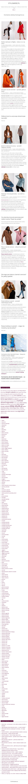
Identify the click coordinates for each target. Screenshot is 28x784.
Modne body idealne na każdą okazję (9, 759)
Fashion (3, 483)
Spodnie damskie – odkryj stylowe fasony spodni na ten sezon (14, 767)
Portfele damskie (5, 593)
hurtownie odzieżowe (6, 491)
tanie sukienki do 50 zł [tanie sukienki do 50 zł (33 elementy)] (14, 409)
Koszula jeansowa (5, 200)
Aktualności (4, 425)
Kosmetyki (4, 531)
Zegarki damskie (5, 716)
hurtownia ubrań (13, 364)
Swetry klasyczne (5, 664)
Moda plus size (5, 567)
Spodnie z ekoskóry (6, 621)
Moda (4, 45)
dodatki (11, 103)
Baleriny (3, 426)
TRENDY (7, 250)
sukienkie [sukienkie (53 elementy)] (3, 409)
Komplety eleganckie (6, 527)
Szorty (3, 668)
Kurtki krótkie (4, 542)
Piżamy (3, 582)
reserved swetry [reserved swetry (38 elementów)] (13, 404)
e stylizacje (23, 45)
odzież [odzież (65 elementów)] (21, 402)
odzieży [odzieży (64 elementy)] (25, 402)
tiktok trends (4, 684)
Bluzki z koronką (5, 451)
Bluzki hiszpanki (5, 442)
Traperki (3, 693)
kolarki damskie (5, 505)
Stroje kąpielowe (5, 624)
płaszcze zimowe (5, 588)
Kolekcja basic (4, 506)
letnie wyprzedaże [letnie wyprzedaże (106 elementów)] (6, 399)
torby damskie (5, 688)
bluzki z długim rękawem (7, 448)
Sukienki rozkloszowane (7, 651)
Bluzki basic (4, 439)
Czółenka (3, 473)
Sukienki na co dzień (6, 645)
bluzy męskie (4, 459)
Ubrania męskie (5, 702)
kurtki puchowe (5, 545)
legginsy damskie (5, 551)
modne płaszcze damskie (12, 251)
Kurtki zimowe (5, 548)
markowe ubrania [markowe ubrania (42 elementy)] (13, 401)
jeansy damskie (5, 496)
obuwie (3, 573)
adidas (3, 420)
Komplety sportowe (6, 528)
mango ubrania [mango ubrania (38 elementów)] (6, 401)
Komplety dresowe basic (7, 525)
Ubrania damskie (8, 45)
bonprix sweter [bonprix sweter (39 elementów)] (18, 392)
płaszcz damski (20, 251)
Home (3, 488)
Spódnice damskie (5, 608)
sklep (11, 361)
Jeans (3, 494)
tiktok (3, 682)
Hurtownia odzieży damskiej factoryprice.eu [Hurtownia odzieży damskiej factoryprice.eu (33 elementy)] (11, 397)
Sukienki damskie (5, 630)
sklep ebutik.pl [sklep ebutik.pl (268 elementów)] (16, 406)
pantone (3, 579)
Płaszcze (4, 250)
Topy (3, 685)
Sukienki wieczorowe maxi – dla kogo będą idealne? (12, 755)
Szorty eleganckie (5, 673)
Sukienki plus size (5, 650)
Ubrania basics (5, 699)
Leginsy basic (4, 554)
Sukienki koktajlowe (6, 638)
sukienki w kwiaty (5, 653)
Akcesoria (4, 422)
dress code (18, 45)
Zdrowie (3, 715)
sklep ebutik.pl (4, 47)
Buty (3, 466)
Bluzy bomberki (5, 456)
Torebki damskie (5, 692)
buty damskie (4, 468)
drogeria (3, 479)
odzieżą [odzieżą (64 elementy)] (2, 404)
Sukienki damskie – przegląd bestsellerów (10, 764)
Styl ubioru (4, 625)
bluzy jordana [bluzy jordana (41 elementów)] (3, 392)
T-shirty (3, 679)
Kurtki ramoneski (5, 547)
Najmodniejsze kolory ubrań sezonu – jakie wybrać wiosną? (14, 769)
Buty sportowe (5, 469)
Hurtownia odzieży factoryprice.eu (8, 46)
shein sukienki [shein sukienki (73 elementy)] (20, 404)
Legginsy (3, 550)
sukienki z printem (5, 658)
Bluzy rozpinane (5, 460)
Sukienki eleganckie (6, 634)
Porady (3, 590)
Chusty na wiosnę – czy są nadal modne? (10, 758)
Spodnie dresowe (5, 616)
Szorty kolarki (4, 675)
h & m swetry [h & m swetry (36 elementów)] (11, 395)
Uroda (3, 705)
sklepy (3, 604)
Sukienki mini (4, 644)
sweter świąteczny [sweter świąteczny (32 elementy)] (8, 409)
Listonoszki (4, 556)
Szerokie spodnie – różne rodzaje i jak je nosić (11, 735)
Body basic (4, 463)
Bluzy (3, 452)
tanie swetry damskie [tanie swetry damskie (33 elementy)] (21, 409)
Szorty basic (4, 670)
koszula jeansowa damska (6, 197)
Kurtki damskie (5, 539)
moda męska (4, 565)
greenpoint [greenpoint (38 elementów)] (7, 395)
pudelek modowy (5, 596)
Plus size (3, 584)
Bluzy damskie (5, 457)
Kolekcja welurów (5, 513)
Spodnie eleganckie (6, 618)
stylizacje (23, 63)
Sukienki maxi (4, 641)
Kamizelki (4, 497)
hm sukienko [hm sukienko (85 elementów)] (18, 395)
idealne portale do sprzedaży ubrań (9, 493)
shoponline (4, 602)
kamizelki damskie (5, 499)
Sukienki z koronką (5, 656)
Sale (2, 599)
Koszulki (3, 536)
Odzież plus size (5, 576)
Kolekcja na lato (5, 511)
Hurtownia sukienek (6, 489)
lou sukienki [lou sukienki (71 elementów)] (15, 399)
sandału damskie (5, 601)
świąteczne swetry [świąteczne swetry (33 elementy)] (4, 412)
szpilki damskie (5, 678)
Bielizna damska (5, 432)
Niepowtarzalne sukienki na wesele (9, 571)
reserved (3, 597)
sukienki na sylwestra (6, 648)
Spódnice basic (5, 607)
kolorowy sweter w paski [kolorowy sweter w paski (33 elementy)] (22, 397)
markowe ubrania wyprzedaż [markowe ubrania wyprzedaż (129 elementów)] (12, 402)
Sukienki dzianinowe (6, 633)
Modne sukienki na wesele (7, 568)
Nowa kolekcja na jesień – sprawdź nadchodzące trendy (10, 301)
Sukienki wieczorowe (6, 655)
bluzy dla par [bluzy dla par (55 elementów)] (23, 390)
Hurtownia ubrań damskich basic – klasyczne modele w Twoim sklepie (13, 354)
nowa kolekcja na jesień (12, 305)
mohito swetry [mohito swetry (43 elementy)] (16, 402)
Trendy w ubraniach (6, 698)
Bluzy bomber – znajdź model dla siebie (10, 733)
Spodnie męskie (5, 619)
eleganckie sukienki (6, 480)
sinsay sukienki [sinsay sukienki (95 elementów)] (5, 406)
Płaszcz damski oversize (6, 254)
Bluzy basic (4, 454)
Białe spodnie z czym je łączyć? (8, 762)
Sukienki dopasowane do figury (8, 631)
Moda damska (4, 564)
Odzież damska (8, 304)
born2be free (4, 465)
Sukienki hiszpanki (5, 636)
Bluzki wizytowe (5, 446)
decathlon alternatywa (6, 474)
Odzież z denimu (5, 577)
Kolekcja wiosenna (5, 514)
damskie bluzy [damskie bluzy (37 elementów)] (15, 394)
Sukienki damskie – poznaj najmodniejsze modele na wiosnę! (14, 732)
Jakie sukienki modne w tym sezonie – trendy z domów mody (14, 756)
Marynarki (4, 559)
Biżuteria (3, 436)
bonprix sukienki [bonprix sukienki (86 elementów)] (10, 392)
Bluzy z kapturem (5, 462)
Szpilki (3, 676)
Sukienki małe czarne (6, 639)
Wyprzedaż (4, 709)
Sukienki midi (4, 642)
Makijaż (3, 557)
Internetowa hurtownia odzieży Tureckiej (12, 359)
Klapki (3, 502)
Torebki (3, 690)
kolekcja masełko (5, 510)
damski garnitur (19, 149)
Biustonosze (4, 434)
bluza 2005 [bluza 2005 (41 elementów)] (3, 390)
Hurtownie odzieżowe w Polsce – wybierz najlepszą (12, 752)
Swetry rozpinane (5, 667)
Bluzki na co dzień (5, 445)
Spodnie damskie (5, 614)
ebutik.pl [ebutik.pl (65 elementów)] (3, 395)
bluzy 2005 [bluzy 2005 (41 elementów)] (18, 390)
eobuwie (3, 482)
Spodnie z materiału (6, 622)
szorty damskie (5, 671)
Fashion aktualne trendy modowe (9, 485)
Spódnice (3, 605)
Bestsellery (4, 429)
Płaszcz (22, 261)
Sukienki (3, 627)
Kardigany (4, 500)
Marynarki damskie (6, 560)
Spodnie (3, 611)
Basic (3, 428)
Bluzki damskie (5, 440)
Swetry (3, 659)
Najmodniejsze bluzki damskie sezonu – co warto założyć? (14, 727)
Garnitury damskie (5, 486)
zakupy (3, 712)
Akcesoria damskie (5, 423)
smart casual (23, 93)
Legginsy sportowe (5, 553)
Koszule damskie (5, 534)
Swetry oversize (5, 665)
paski (3, 580)
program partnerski (6, 594)
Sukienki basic (4, 628)
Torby (3, 687)
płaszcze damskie (5, 587)
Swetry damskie (5, 661)
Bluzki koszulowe (5, 443)
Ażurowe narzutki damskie (18, 92)
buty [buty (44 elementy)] (22, 392)
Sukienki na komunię (6, 647)
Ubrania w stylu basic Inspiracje (8, 704)
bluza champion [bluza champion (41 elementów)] (8, 390)
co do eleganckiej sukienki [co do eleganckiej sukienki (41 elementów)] (8, 394)
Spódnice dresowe (5, 610)
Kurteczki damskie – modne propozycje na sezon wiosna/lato (14, 765)
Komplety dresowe (5, 523)
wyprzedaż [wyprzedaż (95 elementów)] (21, 411)
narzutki (6, 92)
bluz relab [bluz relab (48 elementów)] (13, 390)
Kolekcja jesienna (5, 508)
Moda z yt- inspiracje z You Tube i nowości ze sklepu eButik (14, 773)
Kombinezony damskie (6, 519)
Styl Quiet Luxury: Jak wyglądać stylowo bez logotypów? (13, 761)
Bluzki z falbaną (5, 449)
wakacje (3, 707)
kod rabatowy (4, 503)
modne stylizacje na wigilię (20, 46)
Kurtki (3, 537)
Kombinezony (4, 517)
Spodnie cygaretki (5, 613)
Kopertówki (4, 530)
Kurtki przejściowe (5, 543)
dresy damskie (5, 477)
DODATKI (3, 476)
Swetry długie (4, 662)
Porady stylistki (8, 149)
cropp (3, 471)
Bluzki (3, 437)
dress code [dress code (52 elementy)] (20, 394)
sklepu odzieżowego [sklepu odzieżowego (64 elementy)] (11, 408)
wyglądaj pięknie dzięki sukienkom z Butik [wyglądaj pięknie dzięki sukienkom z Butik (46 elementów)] (9, 411)
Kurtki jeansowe (5, 540)
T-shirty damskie (5, 681)
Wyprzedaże (4, 710)
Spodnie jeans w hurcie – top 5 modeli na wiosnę (12, 753)
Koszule (4, 196)
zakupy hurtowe (5, 713)
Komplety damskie (5, 522)
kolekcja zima (4, 516)
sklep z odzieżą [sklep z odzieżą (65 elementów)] (20, 408)
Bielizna (3, 431)
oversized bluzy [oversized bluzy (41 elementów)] (7, 404)
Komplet (3, 520)
